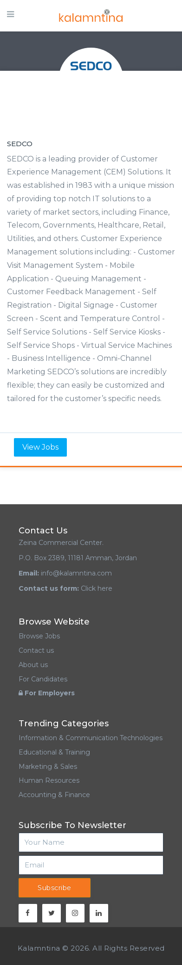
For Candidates (43, 679)
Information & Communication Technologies (90, 738)
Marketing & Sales (48, 766)
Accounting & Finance (54, 795)
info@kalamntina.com (76, 573)
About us (33, 665)
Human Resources (49, 780)
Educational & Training (54, 752)
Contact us (36, 650)
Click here (96, 588)
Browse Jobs (39, 636)
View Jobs (40, 447)
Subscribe (55, 888)
